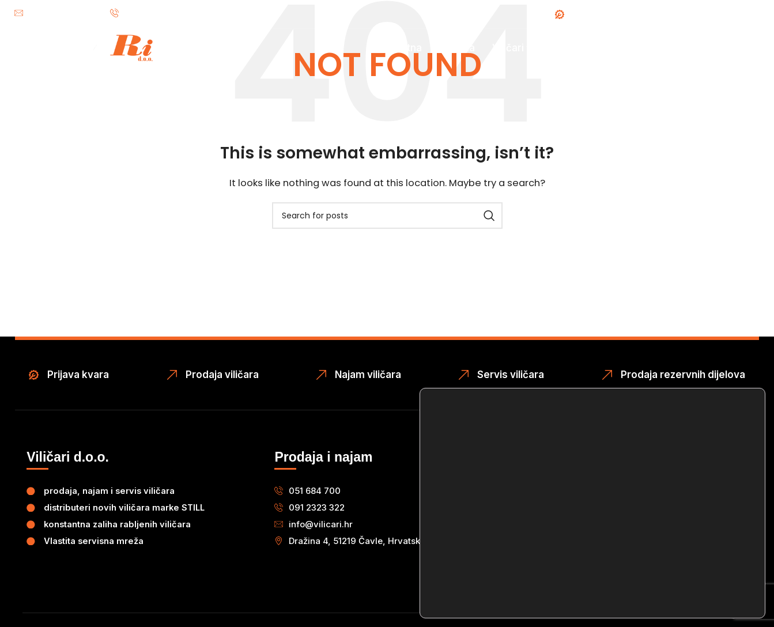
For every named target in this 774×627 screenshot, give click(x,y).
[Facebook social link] (736, 14)
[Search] (387, 215)
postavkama (596, 580)
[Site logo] (81, 58)
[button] (359, 540)
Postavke (697, 592)
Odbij (697, 564)
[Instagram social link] (756, 14)
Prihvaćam (697, 536)
